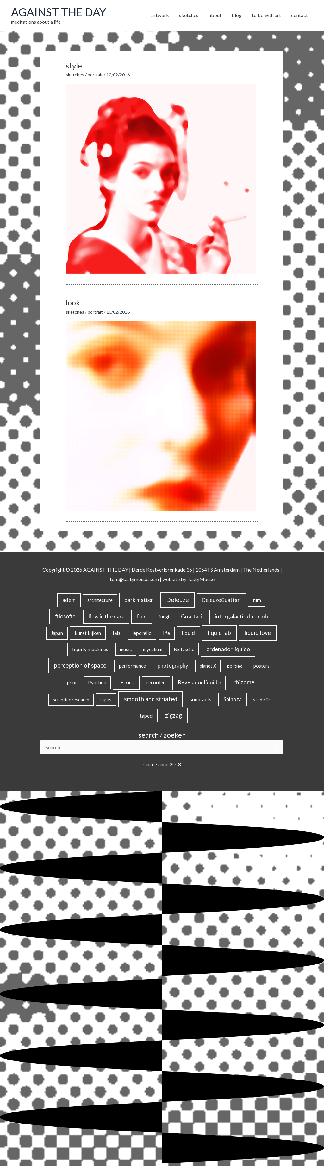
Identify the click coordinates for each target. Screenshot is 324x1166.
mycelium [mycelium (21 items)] (152, 649)
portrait (95, 74)
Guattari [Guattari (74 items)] (191, 616)
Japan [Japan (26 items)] (57, 633)
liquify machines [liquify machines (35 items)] (90, 649)
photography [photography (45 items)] (173, 666)
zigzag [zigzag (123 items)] (173, 715)
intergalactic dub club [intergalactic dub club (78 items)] (241, 616)
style (74, 65)
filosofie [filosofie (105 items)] (65, 616)
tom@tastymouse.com (134, 579)
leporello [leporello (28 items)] (142, 633)
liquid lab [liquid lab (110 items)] (219, 632)
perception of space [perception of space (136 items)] (80, 665)
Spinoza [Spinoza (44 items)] (232, 699)
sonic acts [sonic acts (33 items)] (200, 699)
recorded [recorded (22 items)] (155, 682)
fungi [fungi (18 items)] (164, 616)
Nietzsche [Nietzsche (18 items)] (184, 649)
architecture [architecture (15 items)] (100, 600)
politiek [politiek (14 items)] (234, 666)
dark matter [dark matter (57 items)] (138, 600)
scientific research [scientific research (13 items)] (71, 699)
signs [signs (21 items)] (105, 699)
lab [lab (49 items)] (116, 633)
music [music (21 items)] (126, 649)
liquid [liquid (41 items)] (188, 633)
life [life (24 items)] (166, 633)
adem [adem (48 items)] (69, 600)
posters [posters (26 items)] (261, 666)
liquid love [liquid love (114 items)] (257, 632)
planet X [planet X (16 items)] (208, 666)
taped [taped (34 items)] (146, 716)
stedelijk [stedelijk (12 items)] (261, 699)
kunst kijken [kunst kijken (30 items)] (88, 633)
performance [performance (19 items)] (132, 666)
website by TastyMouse (188, 579)
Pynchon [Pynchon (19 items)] (97, 682)
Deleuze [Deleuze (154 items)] (177, 599)
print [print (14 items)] (72, 682)
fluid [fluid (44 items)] (141, 616)
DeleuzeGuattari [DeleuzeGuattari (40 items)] (221, 600)
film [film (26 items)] (257, 600)
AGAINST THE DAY (58, 11)
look (73, 302)
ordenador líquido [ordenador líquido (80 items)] (228, 649)
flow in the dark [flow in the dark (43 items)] (106, 616)
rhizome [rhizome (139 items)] (244, 682)
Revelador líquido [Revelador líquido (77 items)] (199, 682)
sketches (75, 74)
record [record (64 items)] (126, 682)
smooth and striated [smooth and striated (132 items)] (150, 698)
